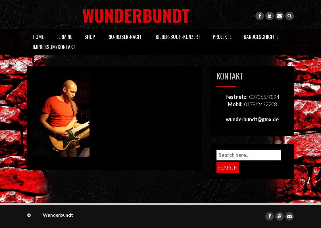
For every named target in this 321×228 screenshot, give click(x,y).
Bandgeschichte (261, 36)
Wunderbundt (108, 15)
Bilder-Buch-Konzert (178, 36)
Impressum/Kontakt (54, 47)
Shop (89, 36)
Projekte (222, 36)
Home (38, 36)
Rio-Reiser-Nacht (125, 36)
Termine (64, 36)
